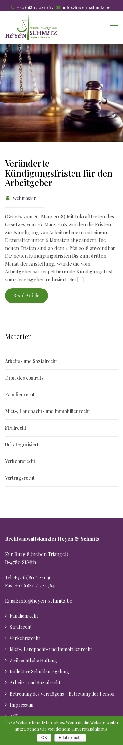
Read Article (26, 295)
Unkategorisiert (22, 444)
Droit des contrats (24, 378)
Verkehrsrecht (20, 461)
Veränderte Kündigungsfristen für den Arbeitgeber (58, 172)
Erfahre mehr (70, 738)
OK (44, 738)
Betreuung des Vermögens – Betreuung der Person (62, 694)
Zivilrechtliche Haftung (33, 660)
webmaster (24, 198)
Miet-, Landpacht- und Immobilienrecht (47, 411)
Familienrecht (20, 394)
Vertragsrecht (20, 478)
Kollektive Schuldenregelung (39, 671)
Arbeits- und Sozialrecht (31, 361)
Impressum (21, 705)
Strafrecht (15, 428)
